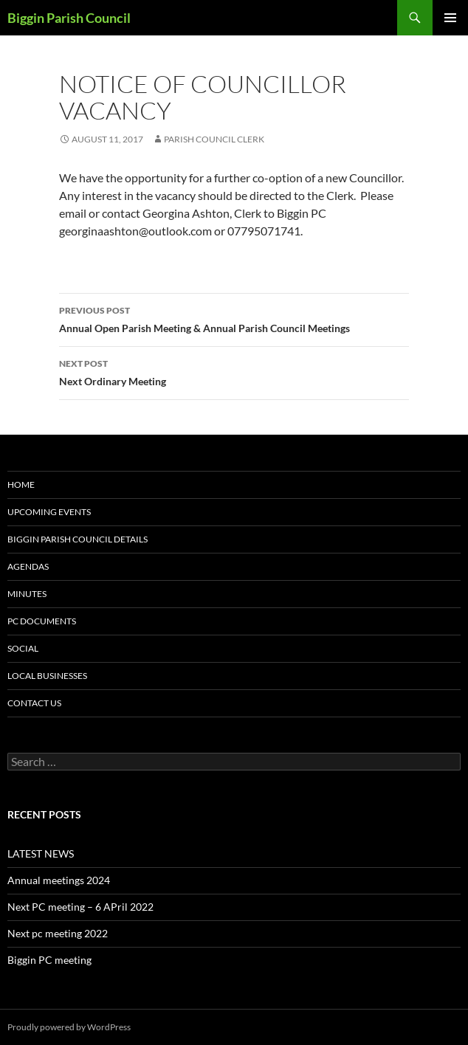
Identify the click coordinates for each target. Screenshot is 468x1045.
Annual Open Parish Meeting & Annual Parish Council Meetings (234, 318)
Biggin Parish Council (69, 18)
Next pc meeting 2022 (57, 933)
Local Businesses (47, 675)
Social (22, 648)
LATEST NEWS (40, 853)
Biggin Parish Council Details (77, 539)
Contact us (34, 702)
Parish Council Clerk (214, 139)
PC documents (41, 621)
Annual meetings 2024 (58, 880)
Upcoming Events (49, 511)
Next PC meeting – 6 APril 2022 (80, 906)
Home (21, 484)
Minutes (27, 593)
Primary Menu (450, 17)
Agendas (28, 566)
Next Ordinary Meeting (234, 371)
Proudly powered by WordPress (69, 1026)
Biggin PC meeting (49, 959)
